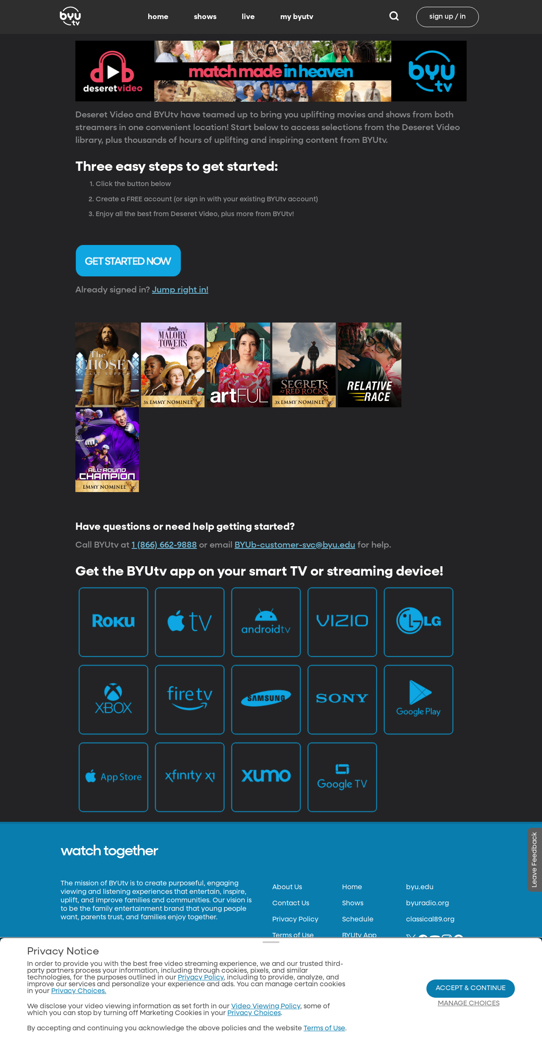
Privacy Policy (295, 919)
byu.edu (420, 887)
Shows (352, 903)
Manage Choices (469, 1003)
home (158, 17)
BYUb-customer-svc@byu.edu (295, 545)
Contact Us (290, 903)
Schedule (357, 919)
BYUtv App (359, 935)
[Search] (394, 17)
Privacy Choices (254, 1013)
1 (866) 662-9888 (164, 545)
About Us (287, 887)
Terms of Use (293, 935)
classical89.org (430, 919)
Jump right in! (180, 290)
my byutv (296, 17)
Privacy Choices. (78, 991)
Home (352, 887)
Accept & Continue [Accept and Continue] (471, 988)
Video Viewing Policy (265, 1006)
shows (205, 17)
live (248, 17)
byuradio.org (427, 903)
